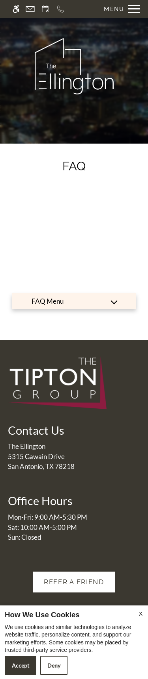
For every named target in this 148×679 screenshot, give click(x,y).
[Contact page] (30, 9)
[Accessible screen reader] (16, 9)
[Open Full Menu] (119, 9)
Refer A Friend (74, 582)
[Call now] (60, 9)
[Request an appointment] (45, 9)
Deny (53, 665)
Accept (20, 665)
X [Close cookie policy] (140, 613)
